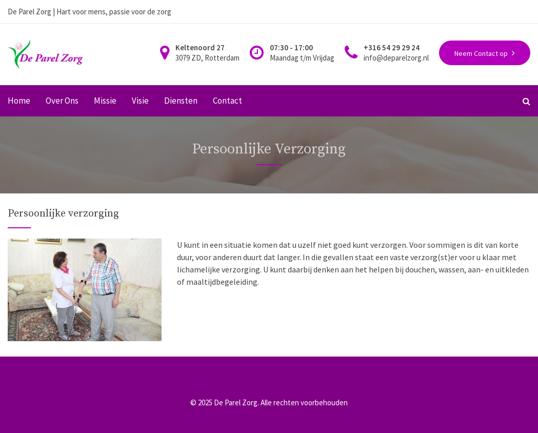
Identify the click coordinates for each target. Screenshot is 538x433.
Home (19, 100)
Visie (140, 100)
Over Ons (62, 100)
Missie (105, 100)
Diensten (180, 100)
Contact (227, 100)
